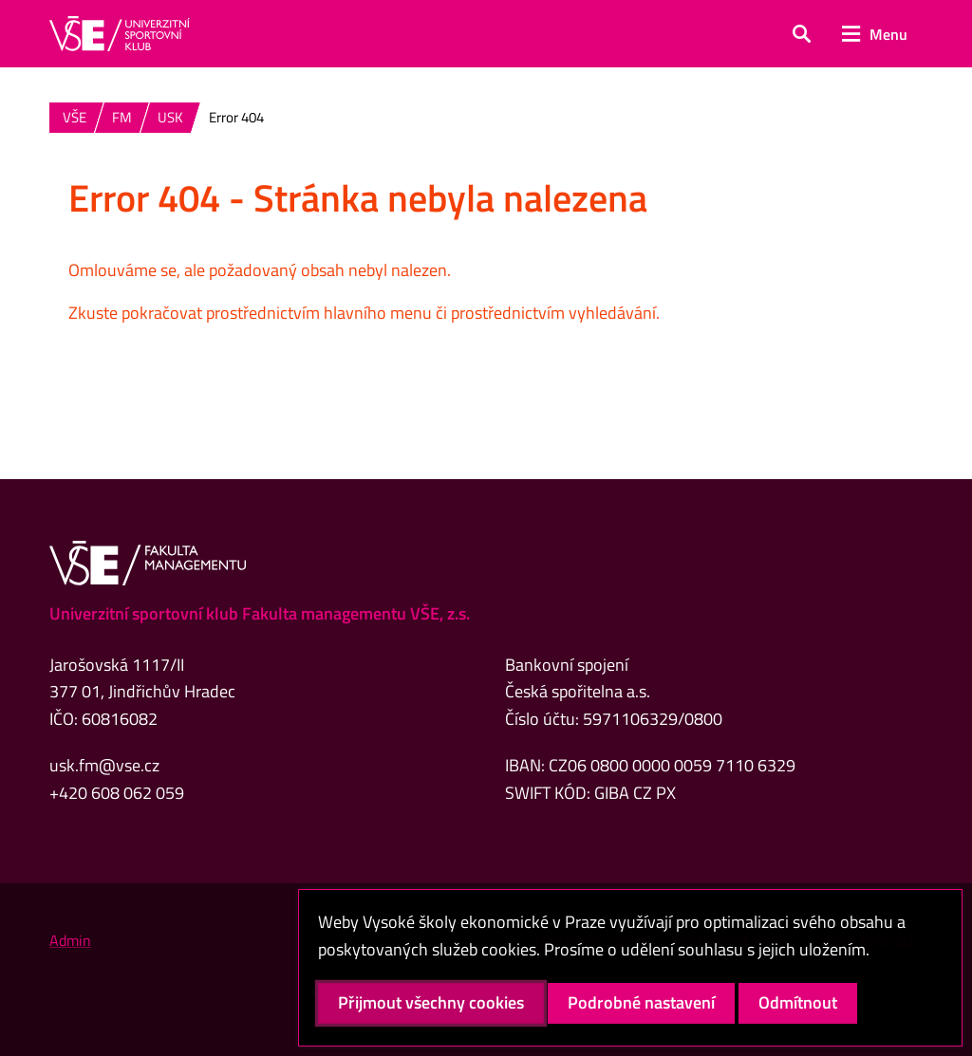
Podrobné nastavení (641, 1002)
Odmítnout (797, 1002)
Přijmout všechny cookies (431, 1002)
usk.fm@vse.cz (104, 765)
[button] (801, 34)
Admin (70, 940)
